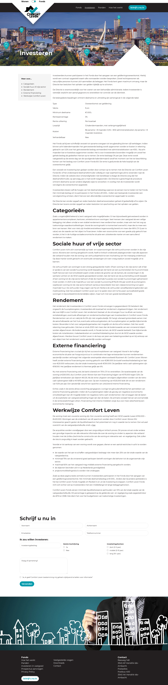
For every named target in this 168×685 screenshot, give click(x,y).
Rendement (28, 90)
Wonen (24, 1)
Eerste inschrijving (71, 544)
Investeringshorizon (115, 544)
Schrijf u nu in (137, 7)
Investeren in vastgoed (32, 666)
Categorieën (28, 84)
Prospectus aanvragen (32, 668)
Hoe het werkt (116, 7)
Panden (102, 7)
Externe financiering (32, 93)
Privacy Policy (28, 671)
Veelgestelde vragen (63, 660)
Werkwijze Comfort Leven (34, 96)
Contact (57, 665)
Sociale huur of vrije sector (34, 87)
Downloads (58, 663)
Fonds (42, 1)
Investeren (90, 7)
